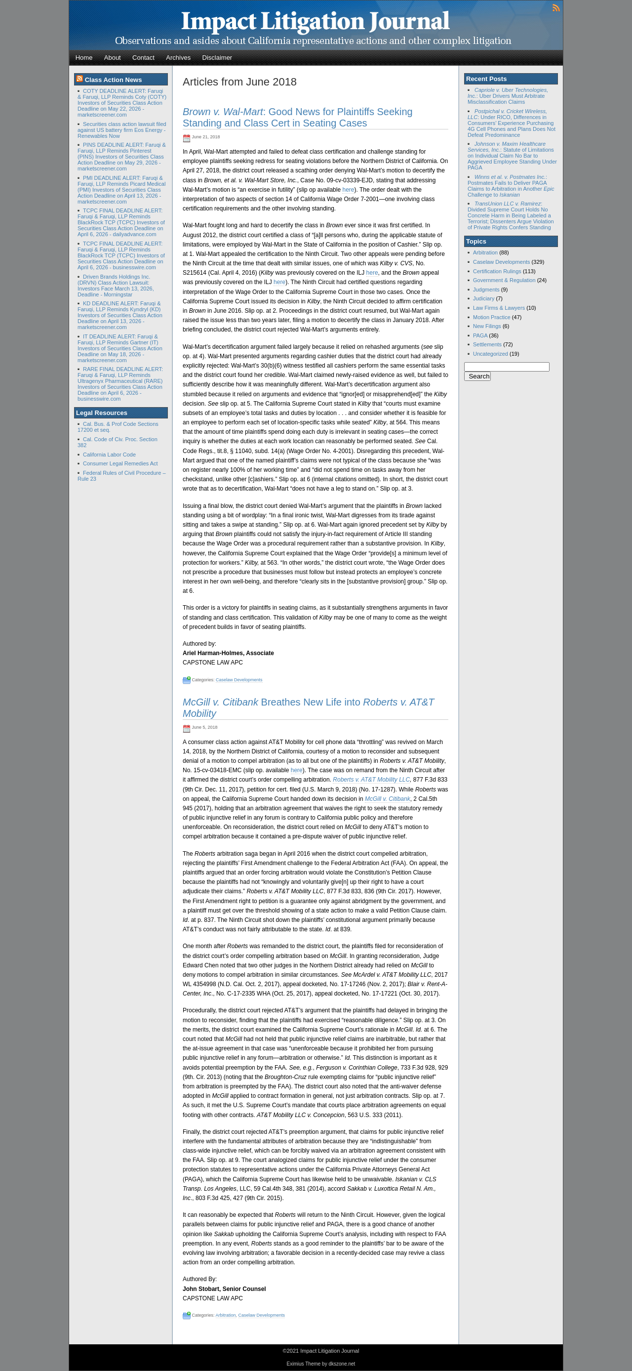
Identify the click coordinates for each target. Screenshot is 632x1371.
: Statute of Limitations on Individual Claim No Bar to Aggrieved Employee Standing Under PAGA (512, 155)
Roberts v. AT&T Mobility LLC (371, 779)
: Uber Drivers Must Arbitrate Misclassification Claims (508, 96)
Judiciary (483, 298)
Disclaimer (217, 57)
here (348, 189)
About (112, 57)
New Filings (487, 326)
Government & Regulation (504, 280)
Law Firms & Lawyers (499, 308)
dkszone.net (341, 1364)
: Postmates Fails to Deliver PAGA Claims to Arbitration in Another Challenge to (511, 186)
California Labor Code (109, 454)
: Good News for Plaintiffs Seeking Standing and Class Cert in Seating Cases (298, 117)
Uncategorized (490, 354)
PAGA (480, 335)
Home (84, 57)
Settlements (487, 344)
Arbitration (226, 1315)
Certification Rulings (497, 271)
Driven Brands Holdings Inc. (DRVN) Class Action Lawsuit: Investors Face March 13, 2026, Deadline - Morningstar (116, 285)
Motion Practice (492, 317)
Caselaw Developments (239, 679)
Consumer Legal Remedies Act (120, 463)
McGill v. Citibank (387, 798)
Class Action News (113, 79)
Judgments (486, 289)
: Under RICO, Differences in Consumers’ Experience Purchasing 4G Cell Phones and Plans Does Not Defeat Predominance (511, 123)
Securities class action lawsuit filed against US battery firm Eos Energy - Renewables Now (122, 130)
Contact (143, 57)
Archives (178, 57)
